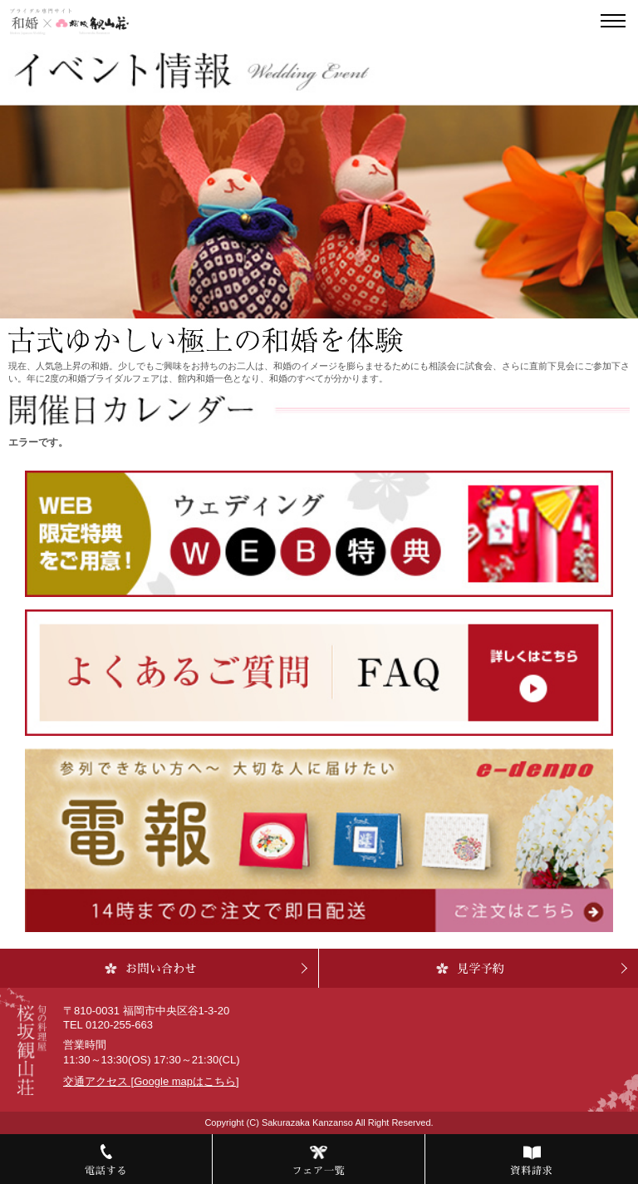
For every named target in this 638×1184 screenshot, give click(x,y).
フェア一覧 (318, 1171)
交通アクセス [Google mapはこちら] (151, 1081)
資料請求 (531, 1171)
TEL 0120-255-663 (108, 1025)
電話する (106, 1171)
